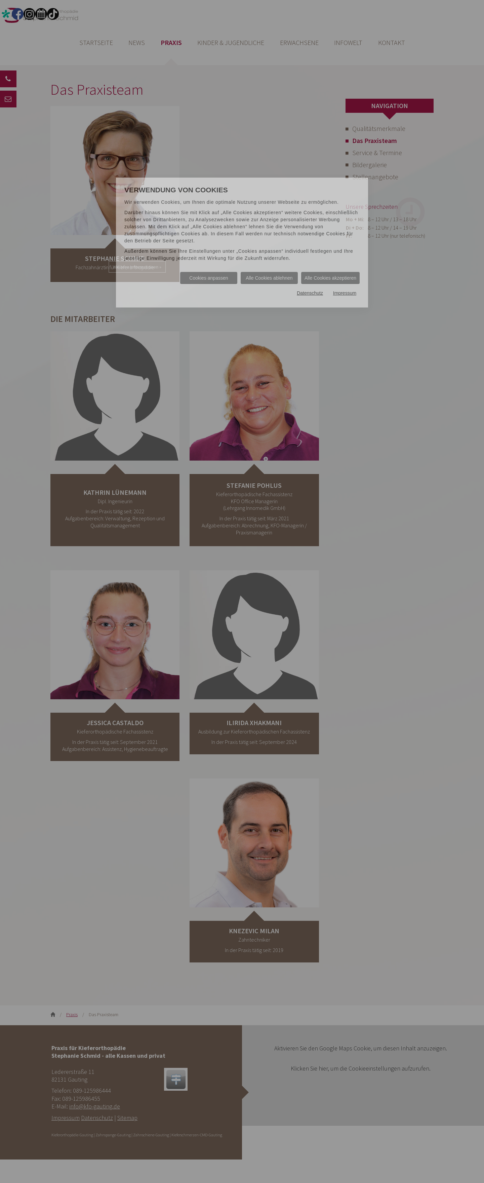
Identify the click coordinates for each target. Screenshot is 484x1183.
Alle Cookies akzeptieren (330, 278)
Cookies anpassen (208, 278)
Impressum (344, 293)
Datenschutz (310, 293)
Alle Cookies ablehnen (269, 278)
